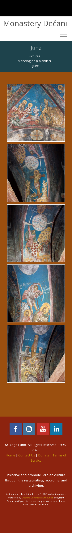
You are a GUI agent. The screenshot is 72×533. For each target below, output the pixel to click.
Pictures (34, 56)
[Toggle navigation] (36, 8)
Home (10, 455)
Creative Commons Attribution (37, 497)
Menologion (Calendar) (34, 61)
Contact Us (26, 455)
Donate (43, 455)
